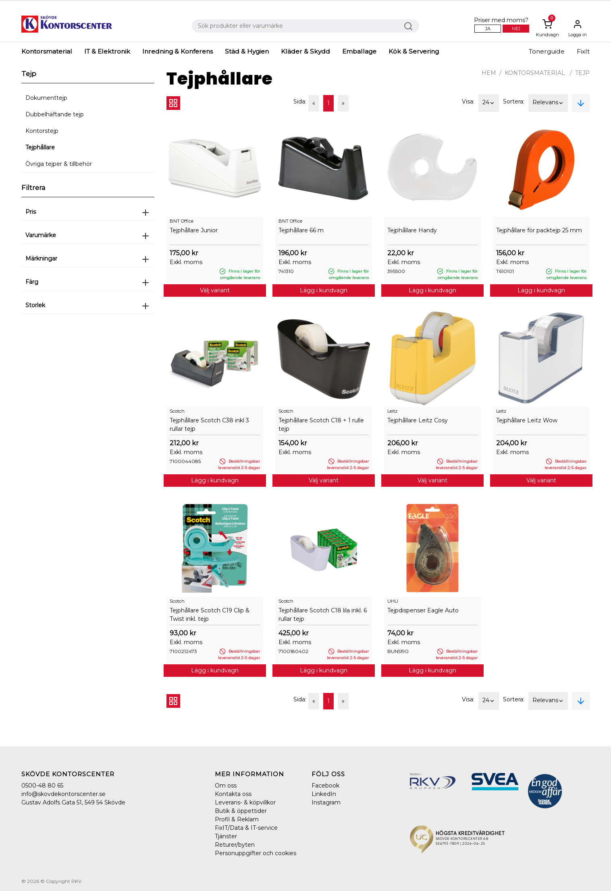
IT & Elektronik (107, 51)
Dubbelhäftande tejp (54, 114)
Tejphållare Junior (194, 230)
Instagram (326, 802)
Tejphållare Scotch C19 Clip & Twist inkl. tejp (209, 614)
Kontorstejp (41, 130)
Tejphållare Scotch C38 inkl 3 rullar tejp (209, 424)
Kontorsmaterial (46, 51)
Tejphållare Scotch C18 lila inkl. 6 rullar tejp (322, 614)
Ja (487, 28)
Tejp (582, 72)
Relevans (548, 103)
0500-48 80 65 (42, 785)
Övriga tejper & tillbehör (58, 163)
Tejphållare (40, 147)
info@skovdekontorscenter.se (63, 794)
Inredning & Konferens (177, 51)
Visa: (468, 101)
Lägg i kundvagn (323, 290)
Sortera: (513, 101)
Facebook (325, 785)
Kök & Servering (414, 51)
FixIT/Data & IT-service (246, 827)
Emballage (359, 51)
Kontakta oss (233, 794)
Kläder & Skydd (305, 51)
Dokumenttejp (46, 97)
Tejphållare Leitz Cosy (417, 420)
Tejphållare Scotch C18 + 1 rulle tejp (321, 424)
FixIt (583, 51)
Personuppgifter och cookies (255, 853)
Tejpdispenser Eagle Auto (423, 610)
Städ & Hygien (247, 51)
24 (488, 103)
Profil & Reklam (237, 819)
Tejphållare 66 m (301, 230)
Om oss (226, 785)
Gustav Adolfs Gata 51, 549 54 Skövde (73, 802)
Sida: (299, 101)
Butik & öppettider (241, 811)
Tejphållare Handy (412, 230)
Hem (489, 72)
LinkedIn (324, 794)
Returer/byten (235, 844)
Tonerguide (547, 51)
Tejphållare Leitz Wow (526, 420)
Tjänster (226, 836)
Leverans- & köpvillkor (245, 802)
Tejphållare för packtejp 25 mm (539, 230)
